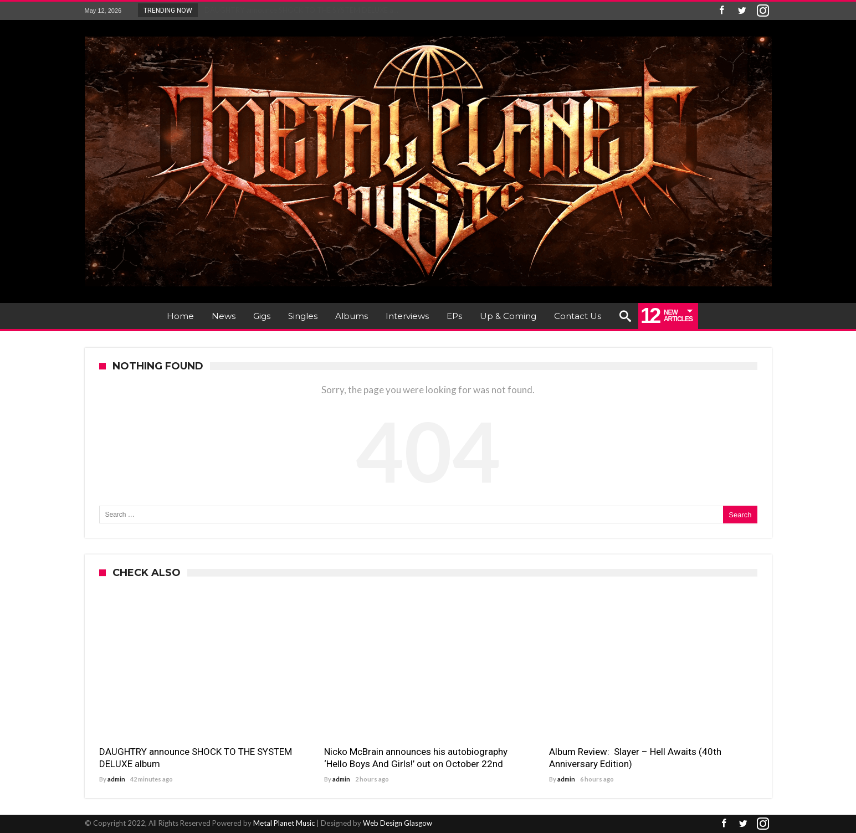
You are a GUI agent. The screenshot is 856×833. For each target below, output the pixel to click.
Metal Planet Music (284, 823)
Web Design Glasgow (397, 823)
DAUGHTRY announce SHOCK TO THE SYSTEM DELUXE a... (298, 10)
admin (116, 779)
